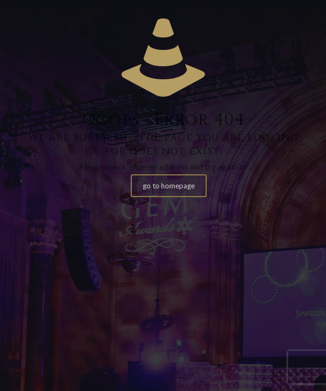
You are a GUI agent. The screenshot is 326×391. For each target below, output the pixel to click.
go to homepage (169, 185)
